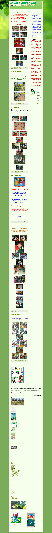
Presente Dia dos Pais (14, 225)
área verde (15, 104)
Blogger (33, 529)
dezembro (13, 465)
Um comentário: (21, 221)
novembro (13, 466)
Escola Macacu (12, 494)
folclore (20, 68)
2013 (12, 461)
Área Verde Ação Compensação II (16, 71)
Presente (15, 311)
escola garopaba (17, 68)
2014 (12, 460)
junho (12, 477)
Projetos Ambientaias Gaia (14, 498)
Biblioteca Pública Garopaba (14, 488)
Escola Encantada (13, 491)
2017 (12, 457)
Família (17, 361)
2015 (12, 459)
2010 (12, 464)
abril (12, 479)
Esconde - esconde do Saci (15, 107)
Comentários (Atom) (15, 364)
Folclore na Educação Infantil (16, 175)
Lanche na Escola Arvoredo (15, 314)
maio (12, 478)
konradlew (28, 529)
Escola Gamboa (13, 492)
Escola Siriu (12, 496)
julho (12, 476)
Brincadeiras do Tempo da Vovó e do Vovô (18, 12)
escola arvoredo (17, 104)
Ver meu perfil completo (38, 103)
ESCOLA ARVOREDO (38, 93)
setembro (13, 468)
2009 (12, 484)
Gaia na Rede (12, 497)
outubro (13, 467)
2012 (12, 462)
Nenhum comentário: (22, 67)
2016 (12, 458)
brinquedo (15, 68)
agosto (13, 469)
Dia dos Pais (15, 361)
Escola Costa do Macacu (14, 490)
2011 (11, 463)
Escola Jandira (13, 493)
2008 (12, 485)
